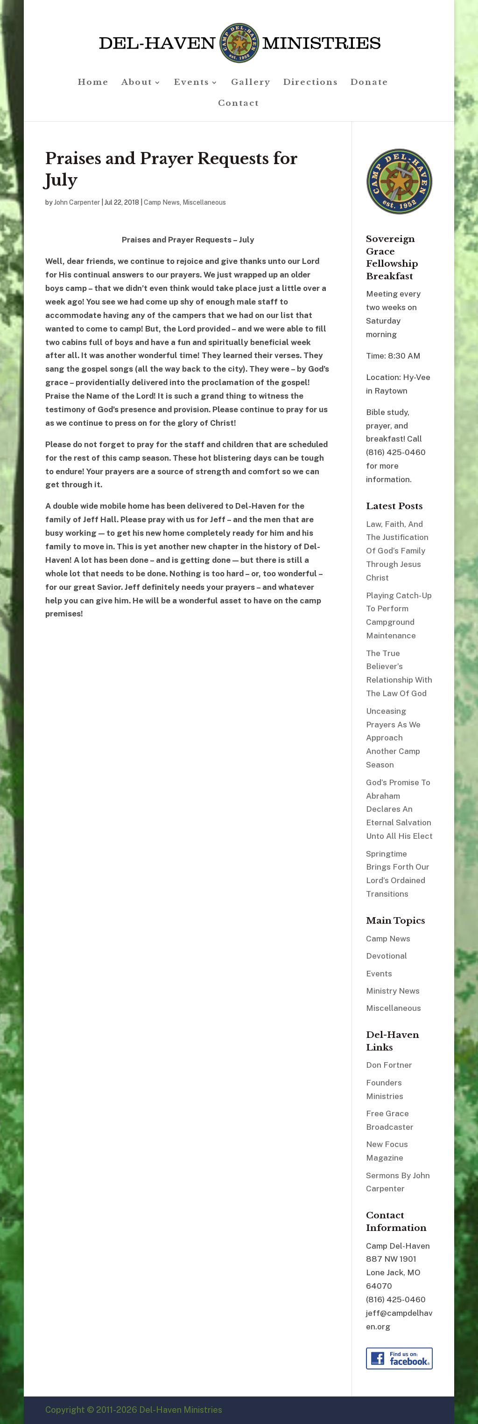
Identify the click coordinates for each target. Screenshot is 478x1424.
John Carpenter (77, 202)
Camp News (162, 202)
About (136, 83)
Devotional (386, 956)
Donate (369, 83)
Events (191, 83)
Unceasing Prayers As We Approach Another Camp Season (393, 738)
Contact (238, 104)
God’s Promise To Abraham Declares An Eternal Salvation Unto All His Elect (399, 809)
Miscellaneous (204, 202)
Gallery (251, 83)
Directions (310, 83)
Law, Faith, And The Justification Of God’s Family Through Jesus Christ (397, 551)
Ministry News (393, 990)
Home (93, 83)
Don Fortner (389, 1065)
